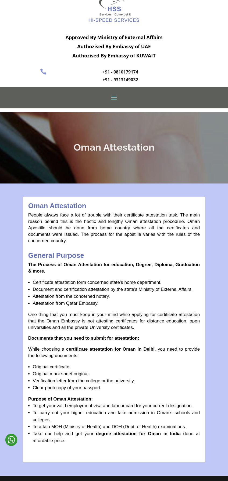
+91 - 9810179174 (120, 72)
